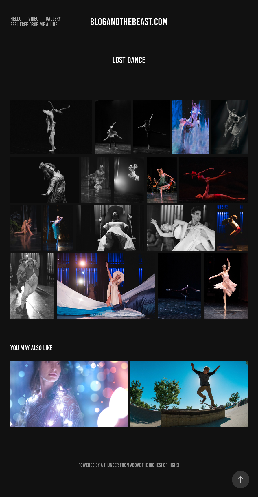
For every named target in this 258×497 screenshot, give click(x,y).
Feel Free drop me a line (33, 24)
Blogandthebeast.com (129, 21)
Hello (15, 19)
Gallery (53, 19)
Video (33, 19)
